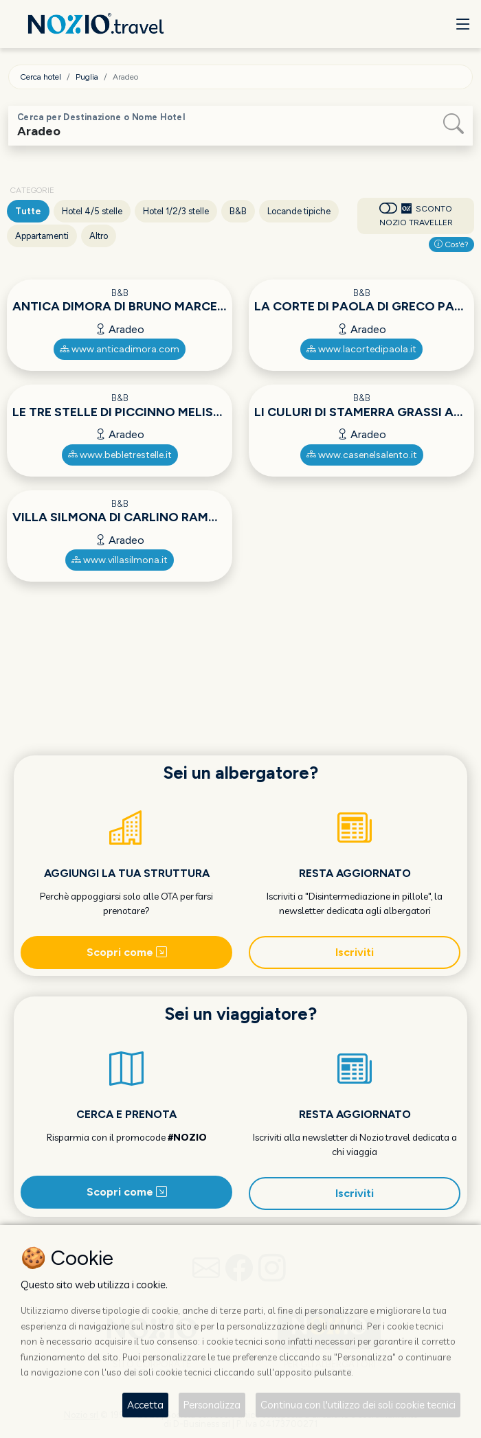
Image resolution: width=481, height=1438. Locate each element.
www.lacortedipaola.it (361, 349)
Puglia (87, 77)
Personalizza (211, 1404)
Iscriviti (354, 952)
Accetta (145, 1404)
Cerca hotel (40, 77)
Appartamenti (42, 236)
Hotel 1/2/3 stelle (176, 211)
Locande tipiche (299, 211)
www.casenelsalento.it (361, 455)
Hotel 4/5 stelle (92, 211)
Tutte (28, 211)
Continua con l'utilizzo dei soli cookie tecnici (358, 1404)
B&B (238, 211)
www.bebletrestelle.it (120, 455)
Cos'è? (451, 244)
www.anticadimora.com (119, 349)
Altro (98, 236)
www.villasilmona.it (119, 560)
